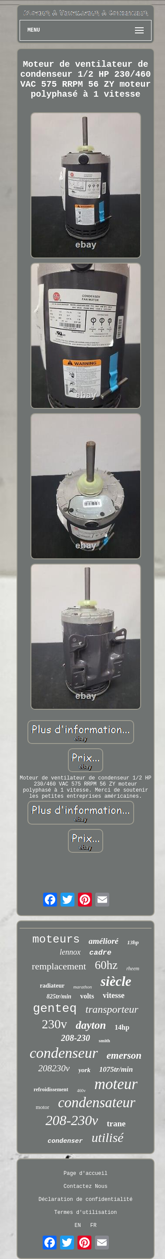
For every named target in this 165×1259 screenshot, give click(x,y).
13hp (133, 942)
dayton (91, 1025)
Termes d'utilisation (85, 1213)
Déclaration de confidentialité (85, 1200)
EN (77, 1226)
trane (116, 1123)
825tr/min (59, 996)
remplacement (59, 966)
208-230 (75, 1038)
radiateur (52, 985)
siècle (116, 981)
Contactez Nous (86, 1187)
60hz (106, 965)
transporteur (111, 1009)
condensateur (96, 1102)
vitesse (114, 995)
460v (81, 1090)
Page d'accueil (86, 1174)
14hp (121, 1027)
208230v (54, 1068)
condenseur (64, 1053)
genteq (55, 1008)
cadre (100, 953)
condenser (65, 1141)
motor (42, 1107)
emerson (124, 1055)
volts (87, 996)
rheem (132, 968)
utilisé (107, 1137)
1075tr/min (116, 1069)
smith (104, 1040)
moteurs (56, 939)
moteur (116, 1084)
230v (54, 1024)
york (84, 1070)
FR (93, 1226)
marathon (82, 986)
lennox (70, 952)
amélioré (103, 941)
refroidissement (51, 1089)
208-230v (71, 1120)
